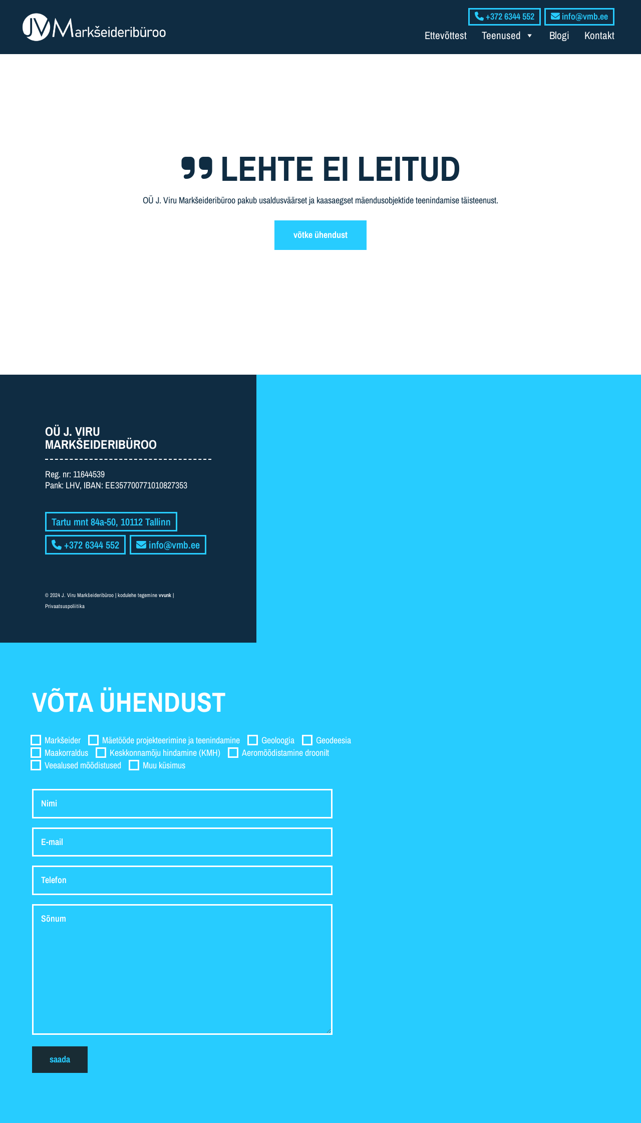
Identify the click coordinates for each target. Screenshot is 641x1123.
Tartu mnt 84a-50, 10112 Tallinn (111, 521)
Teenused (508, 36)
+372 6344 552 (85, 544)
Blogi (559, 35)
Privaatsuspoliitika (65, 606)
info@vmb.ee (168, 544)
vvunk (165, 595)
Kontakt (599, 35)
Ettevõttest (446, 35)
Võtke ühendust (320, 234)
